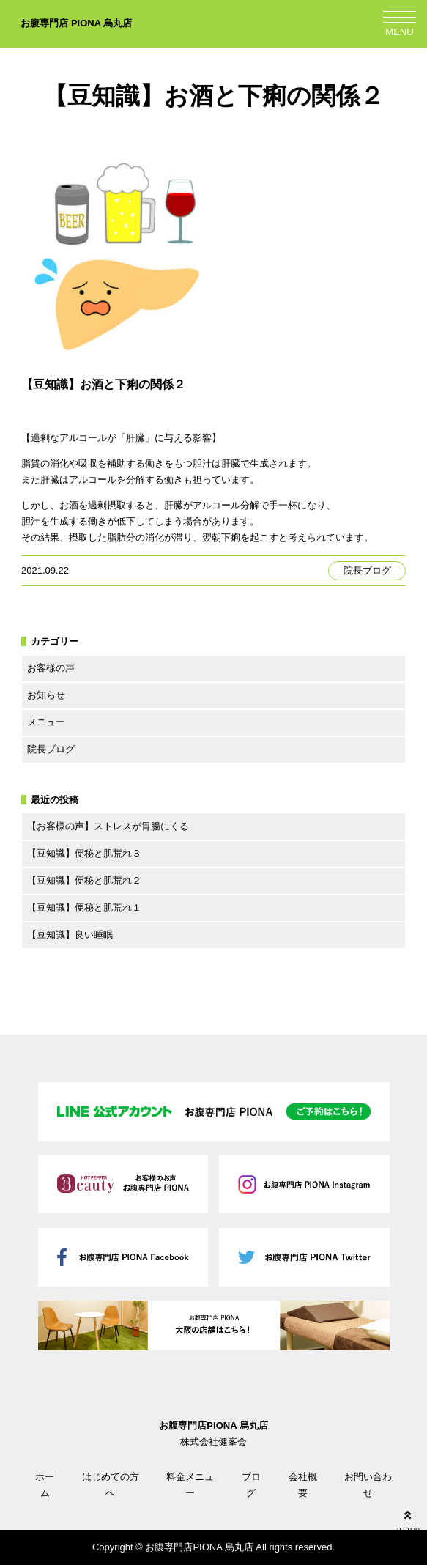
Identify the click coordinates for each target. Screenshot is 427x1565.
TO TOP (408, 1519)
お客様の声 (51, 667)
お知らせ (46, 694)
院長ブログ (367, 570)
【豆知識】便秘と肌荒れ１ (84, 907)
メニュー (46, 722)
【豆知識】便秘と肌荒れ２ (84, 880)
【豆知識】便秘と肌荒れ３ (84, 853)
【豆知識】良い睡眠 (70, 934)
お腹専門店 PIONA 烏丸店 (76, 23)
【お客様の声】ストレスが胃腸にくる (108, 826)
